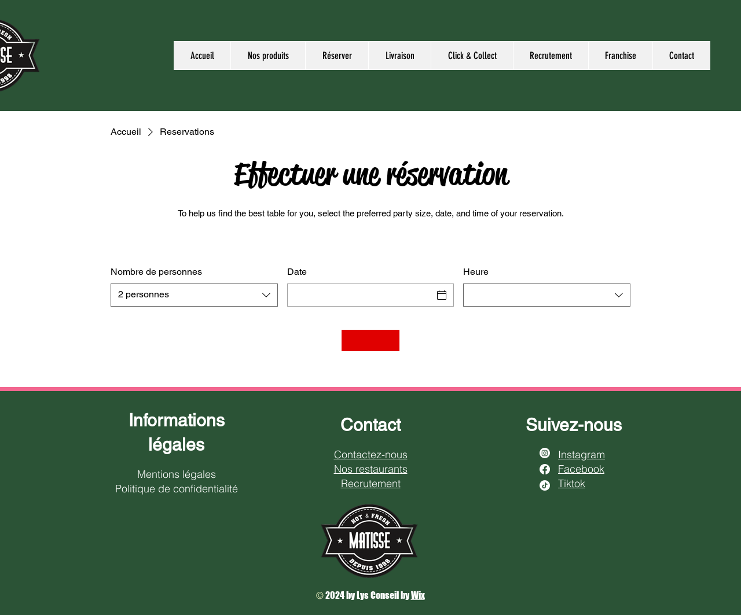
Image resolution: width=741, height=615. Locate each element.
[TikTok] (545, 485)
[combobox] (194, 295)
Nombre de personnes (156, 271)
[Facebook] (545, 469)
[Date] (360, 295)
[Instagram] (545, 453)
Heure (476, 271)
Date (297, 271)
